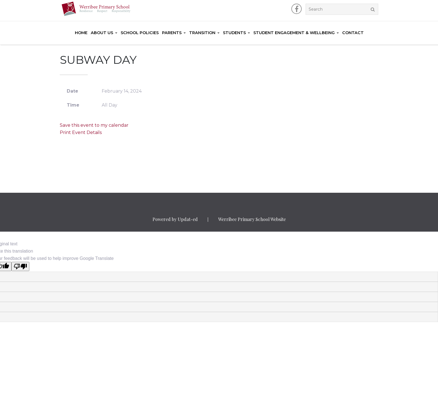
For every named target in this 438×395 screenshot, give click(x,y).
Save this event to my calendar (94, 125)
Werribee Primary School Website (252, 219)
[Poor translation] (20, 266)
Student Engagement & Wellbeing (294, 32)
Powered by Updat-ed (175, 219)
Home (81, 32)
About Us (102, 32)
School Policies (140, 32)
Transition (202, 32)
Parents (172, 32)
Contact (353, 32)
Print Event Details (81, 132)
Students (234, 32)
